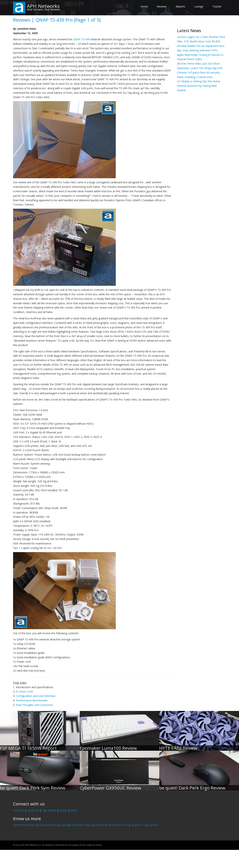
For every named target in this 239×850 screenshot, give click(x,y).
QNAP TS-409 (81, 39)
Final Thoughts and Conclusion (34, 705)
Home (144, 6)
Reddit (63, 810)
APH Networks (43, 6)
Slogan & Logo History (144, 825)
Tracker (216, 6)
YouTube (18, 810)
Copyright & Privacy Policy (75, 825)
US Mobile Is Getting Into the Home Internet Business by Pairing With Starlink (198, 86)
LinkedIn (51, 810)
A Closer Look (24, 691)
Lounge (198, 6)
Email (73, 810)
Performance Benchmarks (32, 700)
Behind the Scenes (24, 825)
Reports (180, 6)
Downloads (101, 825)
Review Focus (119, 825)
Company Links (47, 825)
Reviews (162, 6)
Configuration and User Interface (35, 696)
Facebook (33, 810)
